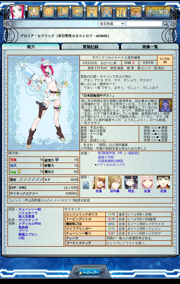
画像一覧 (150, 46)
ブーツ (23, 230)
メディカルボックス (109, 165)
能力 (31, 46)
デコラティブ (28, 220)
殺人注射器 (26, 216)
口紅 (22, 238)
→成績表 (129, 153)
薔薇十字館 (103, 157)
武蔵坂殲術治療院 (108, 161)
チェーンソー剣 (30, 209)
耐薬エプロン (28, 234)
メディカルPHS (30, 223)
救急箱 (23, 227)
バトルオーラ (28, 213)
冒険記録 (90, 46)
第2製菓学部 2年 (107, 153)
